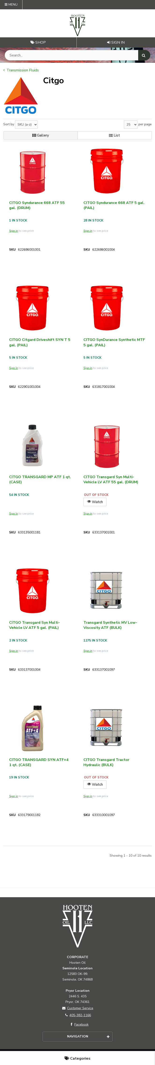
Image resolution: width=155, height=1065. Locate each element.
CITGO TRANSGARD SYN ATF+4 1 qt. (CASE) (38, 762)
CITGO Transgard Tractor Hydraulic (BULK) (106, 762)
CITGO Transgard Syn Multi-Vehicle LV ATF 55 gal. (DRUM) (110, 479)
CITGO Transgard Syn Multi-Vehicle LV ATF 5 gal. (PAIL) (34, 625)
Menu (11, 4)
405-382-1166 (77, 1015)
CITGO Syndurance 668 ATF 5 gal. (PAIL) (113, 205)
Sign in (13, 231)
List (114, 135)
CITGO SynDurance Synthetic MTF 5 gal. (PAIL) (114, 342)
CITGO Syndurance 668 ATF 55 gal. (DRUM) (37, 205)
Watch (95, 501)
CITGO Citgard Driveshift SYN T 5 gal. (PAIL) (39, 342)
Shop (38, 42)
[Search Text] (77, 55)
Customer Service (77, 1008)
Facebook (78, 1024)
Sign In (116, 42)
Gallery (40, 135)
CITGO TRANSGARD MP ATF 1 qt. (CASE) (40, 479)
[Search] (144, 55)
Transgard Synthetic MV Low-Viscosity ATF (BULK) (110, 625)
